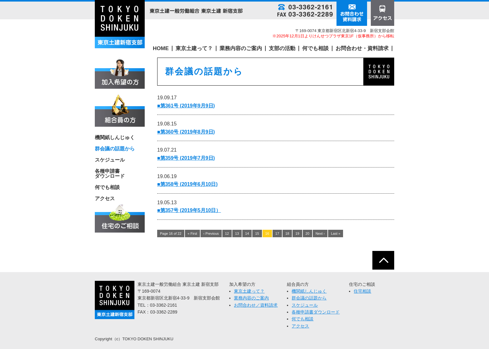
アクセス (105, 198)
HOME (161, 48)
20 (307, 233)
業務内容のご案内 (241, 48)
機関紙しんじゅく (115, 137)
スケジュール (110, 160)
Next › (320, 233)
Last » (335, 233)
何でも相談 (315, 48)
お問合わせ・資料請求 (362, 48)
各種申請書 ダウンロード (110, 174)
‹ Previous (211, 233)
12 (227, 233)
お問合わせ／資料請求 (256, 305)
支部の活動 (282, 48)
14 (247, 233)
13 (237, 233)
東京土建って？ (194, 48)
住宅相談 (362, 291)
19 (297, 233)
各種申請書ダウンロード (316, 311)
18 (287, 233)
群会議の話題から (309, 297)
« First (192, 233)
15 (257, 233)
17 (277, 233)
